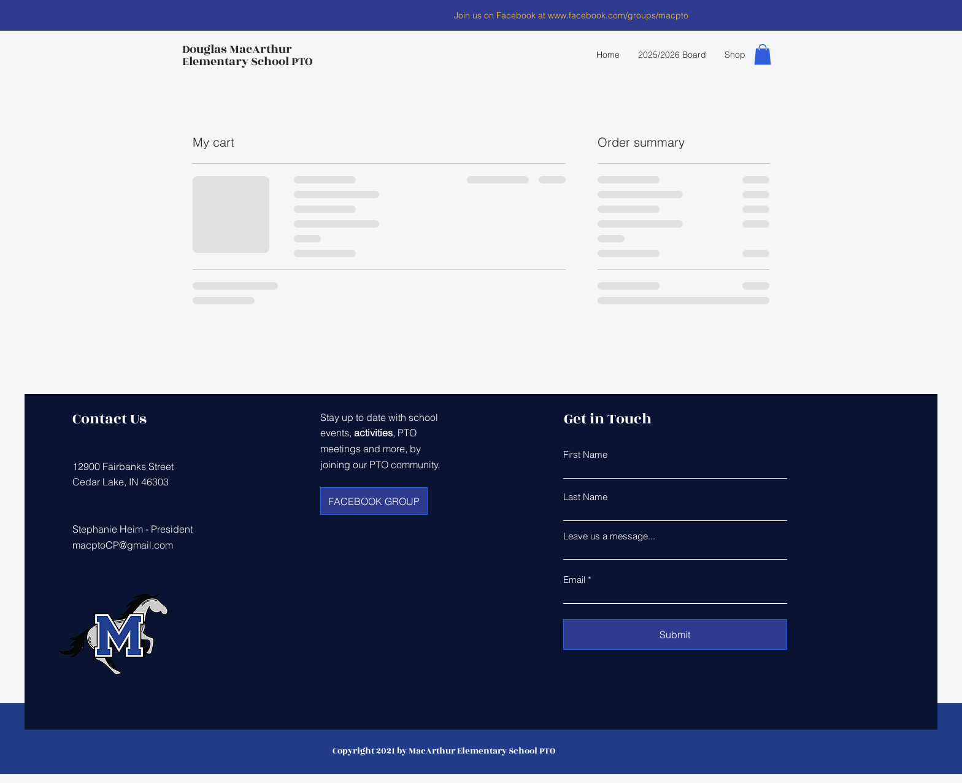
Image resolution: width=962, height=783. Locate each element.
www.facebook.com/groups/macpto (618, 15)
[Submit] (675, 634)
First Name (585, 454)
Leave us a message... (609, 536)
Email (574, 579)
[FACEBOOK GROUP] (374, 501)
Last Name (585, 496)
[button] (762, 54)
